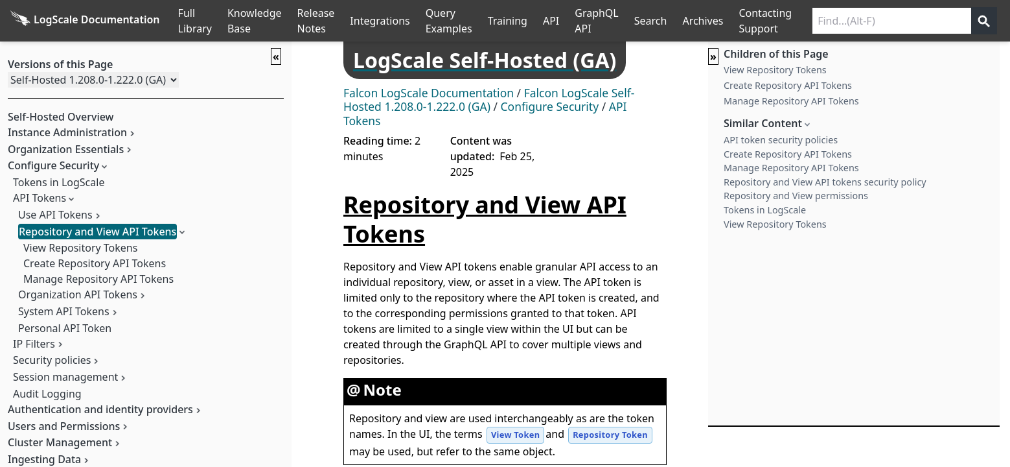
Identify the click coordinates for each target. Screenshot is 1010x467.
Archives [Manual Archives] (702, 21)
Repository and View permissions (796, 195)
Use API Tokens (55, 215)
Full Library (195, 21)
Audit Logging (47, 394)
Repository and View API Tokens (97, 231)
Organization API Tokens (77, 294)
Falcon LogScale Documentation (428, 93)
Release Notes (316, 21)
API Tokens (39, 198)
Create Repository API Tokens (94, 263)
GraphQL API (597, 21)
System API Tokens (63, 311)
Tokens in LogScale (58, 182)
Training (507, 21)
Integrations (379, 21)
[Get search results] (984, 20)
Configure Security (550, 106)
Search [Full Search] (650, 21)
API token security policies (781, 140)
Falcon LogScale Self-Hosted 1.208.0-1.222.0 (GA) (488, 100)
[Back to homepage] (85, 20)
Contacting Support (765, 21)
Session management (65, 377)
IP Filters (34, 344)
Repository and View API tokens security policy (825, 182)
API (551, 21)
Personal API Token (64, 328)
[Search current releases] (891, 21)
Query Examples (449, 21)
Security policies (52, 360)
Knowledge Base (254, 21)
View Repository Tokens (80, 248)
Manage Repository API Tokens (98, 279)
